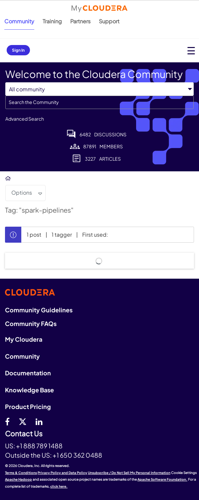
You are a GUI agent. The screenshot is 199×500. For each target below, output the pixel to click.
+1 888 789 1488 (39, 446)
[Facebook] (7, 421)
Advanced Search (24, 119)
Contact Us (24, 434)
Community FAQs (31, 323)
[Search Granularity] (99, 89)
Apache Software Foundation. (162, 479)
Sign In (18, 50)
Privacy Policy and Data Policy (62, 473)
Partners (80, 21)
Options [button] (21, 192)
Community (19, 21)
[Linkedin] (39, 421)
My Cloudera (23, 339)
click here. (59, 486)
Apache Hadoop (18, 479)
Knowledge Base (29, 390)
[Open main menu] (191, 50)
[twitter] (23, 421)
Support (109, 21)
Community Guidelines (39, 310)
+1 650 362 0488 (77, 455)
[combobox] (99, 102)
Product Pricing (28, 406)
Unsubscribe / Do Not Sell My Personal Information (129, 473)
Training (52, 21)
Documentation (28, 373)
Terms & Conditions (21, 473)
